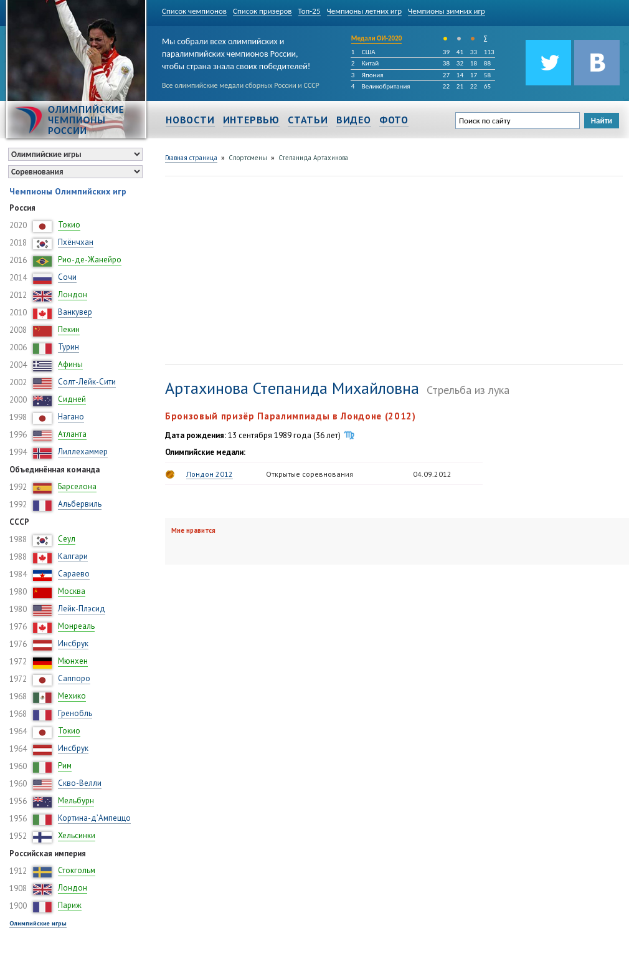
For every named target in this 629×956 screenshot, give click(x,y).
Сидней (72, 399)
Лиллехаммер (83, 451)
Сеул (66, 538)
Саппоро (74, 678)
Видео (353, 119)
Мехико (72, 696)
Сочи (67, 277)
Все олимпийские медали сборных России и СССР (240, 85)
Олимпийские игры (38, 923)
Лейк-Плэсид (81, 608)
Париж (70, 905)
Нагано (71, 416)
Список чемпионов (194, 11)
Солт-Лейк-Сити (87, 381)
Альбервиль (80, 504)
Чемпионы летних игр (364, 11)
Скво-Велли (80, 783)
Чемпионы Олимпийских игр (67, 191)
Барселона (77, 486)
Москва (71, 591)
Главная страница (191, 157)
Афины (70, 364)
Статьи (308, 119)
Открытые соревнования (309, 474)
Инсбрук (73, 643)
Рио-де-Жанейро (89, 259)
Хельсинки (76, 835)
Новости (190, 119)
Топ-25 (309, 11)
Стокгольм (76, 870)
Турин (68, 347)
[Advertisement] (281, 268)
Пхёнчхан (75, 242)
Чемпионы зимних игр (446, 11)
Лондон (72, 294)
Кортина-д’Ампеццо (94, 818)
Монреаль (76, 626)
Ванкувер (75, 312)
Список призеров (262, 11)
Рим (65, 765)
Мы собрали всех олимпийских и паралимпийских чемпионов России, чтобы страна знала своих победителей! (236, 51)
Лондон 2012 (209, 474)
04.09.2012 (432, 474)
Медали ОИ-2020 (376, 38)
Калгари (73, 556)
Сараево (74, 573)
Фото (394, 119)
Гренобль (75, 713)
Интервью (251, 119)
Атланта (72, 434)
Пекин (69, 329)
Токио (69, 224)
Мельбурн (76, 800)
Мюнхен (73, 661)
